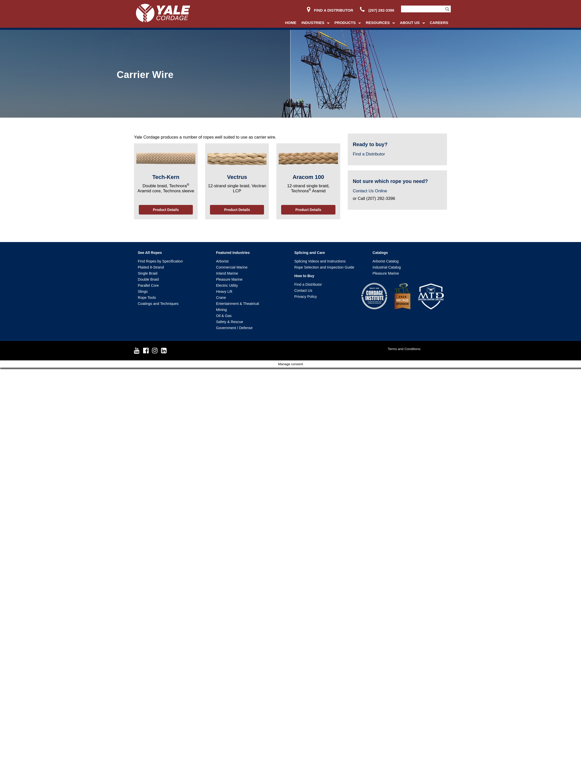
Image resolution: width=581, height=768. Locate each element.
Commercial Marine (232, 267)
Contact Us (303, 290)
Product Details (166, 210)
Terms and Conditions (404, 349)
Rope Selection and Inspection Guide (324, 267)
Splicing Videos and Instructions (320, 261)
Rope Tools (147, 298)
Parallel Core (148, 285)
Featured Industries (233, 253)
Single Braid (147, 273)
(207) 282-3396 (377, 10)
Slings (143, 291)
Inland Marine (227, 273)
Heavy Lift (224, 291)
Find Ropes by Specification (160, 261)
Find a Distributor (330, 10)
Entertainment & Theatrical (237, 304)
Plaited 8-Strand (151, 267)
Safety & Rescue (229, 322)
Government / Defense (234, 328)
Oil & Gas (224, 316)
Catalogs (380, 253)
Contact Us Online (370, 191)
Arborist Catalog (386, 261)
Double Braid (148, 279)
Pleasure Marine (229, 279)
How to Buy (304, 276)
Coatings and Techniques (158, 304)
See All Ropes (150, 253)
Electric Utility (227, 285)
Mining (221, 310)
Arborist (222, 261)
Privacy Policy (305, 297)
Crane (221, 298)
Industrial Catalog (387, 267)
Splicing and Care (309, 253)
